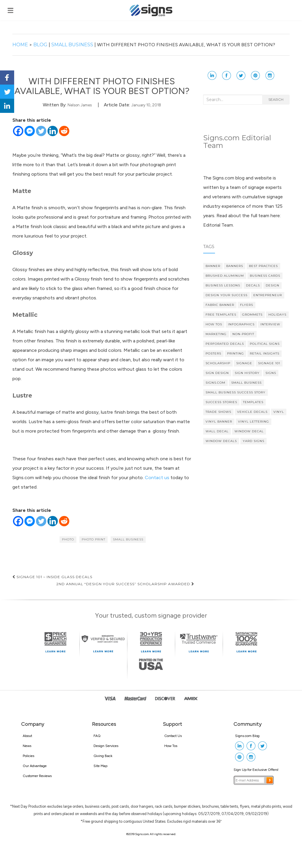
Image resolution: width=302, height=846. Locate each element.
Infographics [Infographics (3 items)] (241, 324)
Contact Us (173, 736)
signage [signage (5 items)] (244, 363)
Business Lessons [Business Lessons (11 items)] (223, 285)
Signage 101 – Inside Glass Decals (52, 577)
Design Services (105, 746)
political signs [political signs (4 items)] (265, 344)
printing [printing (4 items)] (235, 353)
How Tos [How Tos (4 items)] (214, 324)
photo (68, 539)
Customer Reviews (37, 776)
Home (20, 44)
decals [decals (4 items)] (253, 285)
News (27, 746)
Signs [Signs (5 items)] (270, 373)
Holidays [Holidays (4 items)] (277, 314)
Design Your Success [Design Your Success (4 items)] (226, 295)
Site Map (100, 766)
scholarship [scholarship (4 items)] (218, 363)
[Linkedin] (52, 131)
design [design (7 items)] (272, 285)
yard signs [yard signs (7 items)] (253, 441)
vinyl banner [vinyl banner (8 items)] (219, 421)
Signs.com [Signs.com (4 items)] (215, 383)
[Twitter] (41, 131)
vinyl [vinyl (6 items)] (278, 412)
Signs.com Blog (247, 736)
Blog (40, 44)
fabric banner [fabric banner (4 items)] (220, 305)
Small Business (72, 44)
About (27, 736)
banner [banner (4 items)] (213, 266)
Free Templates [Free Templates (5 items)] (221, 314)
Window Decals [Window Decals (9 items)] (221, 441)
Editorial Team (218, 225)
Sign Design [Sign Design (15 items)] (217, 373)
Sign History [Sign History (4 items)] (247, 373)
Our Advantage (35, 766)
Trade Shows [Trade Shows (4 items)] (218, 412)
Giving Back (102, 756)
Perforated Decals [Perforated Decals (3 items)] (225, 344)
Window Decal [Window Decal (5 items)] (249, 431)
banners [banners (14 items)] (234, 266)
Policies (28, 756)
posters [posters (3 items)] (213, 353)
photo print (93, 539)
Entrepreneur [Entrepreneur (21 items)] (267, 295)
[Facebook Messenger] (29, 131)
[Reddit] (64, 131)
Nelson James (80, 105)
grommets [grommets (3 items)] (252, 314)
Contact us (157, 477)
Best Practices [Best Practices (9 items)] (263, 266)
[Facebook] (18, 131)
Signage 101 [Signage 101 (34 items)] (269, 363)
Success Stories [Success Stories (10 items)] (221, 402)
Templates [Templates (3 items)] (253, 402)
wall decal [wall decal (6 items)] (217, 431)
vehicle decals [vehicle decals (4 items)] (252, 412)
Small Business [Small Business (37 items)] (246, 383)
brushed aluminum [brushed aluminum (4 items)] (225, 276)
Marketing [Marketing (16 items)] (216, 334)
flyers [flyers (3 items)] (246, 305)
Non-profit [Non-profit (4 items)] (243, 334)
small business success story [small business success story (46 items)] (235, 392)
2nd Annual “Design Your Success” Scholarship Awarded (125, 584)
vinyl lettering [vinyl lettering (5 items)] (253, 421)
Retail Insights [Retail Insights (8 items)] (264, 353)
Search (275, 99)
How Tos (170, 746)
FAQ (97, 736)
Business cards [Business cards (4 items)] (265, 276)
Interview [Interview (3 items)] (270, 324)
